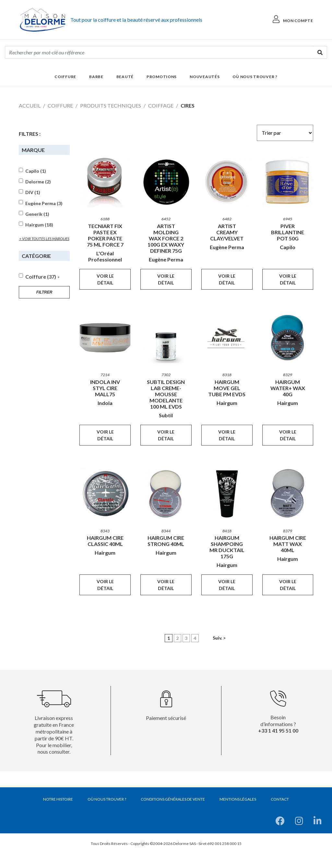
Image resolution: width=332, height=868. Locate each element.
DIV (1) (32, 192)
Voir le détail (105, 279)
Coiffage (160, 105)
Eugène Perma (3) (44, 203)
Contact (280, 799)
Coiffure (60, 105)
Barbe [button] (96, 76)
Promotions (162, 76)
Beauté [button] (125, 76)
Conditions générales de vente (173, 799)
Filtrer (44, 292)
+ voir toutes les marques (44, 238)
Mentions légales (237, 799)
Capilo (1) (35, 171)
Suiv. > (219, 638)
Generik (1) (37, 214)
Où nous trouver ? (254, 76)
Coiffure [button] (65, 76)
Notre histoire (58, 799)
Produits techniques (110, 105)
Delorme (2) (38, 181)
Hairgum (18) (39, 224)
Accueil (30, 105)
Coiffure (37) (40, 276)
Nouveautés (204, 76)
